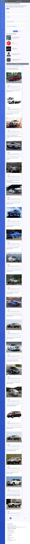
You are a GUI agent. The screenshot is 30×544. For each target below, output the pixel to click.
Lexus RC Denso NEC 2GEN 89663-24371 (13, 293)
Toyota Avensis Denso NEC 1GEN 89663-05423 (14, 428)
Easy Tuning (19, 1)
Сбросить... (20, 31)
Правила (9, 538)
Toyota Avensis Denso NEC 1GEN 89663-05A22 (14, 315)
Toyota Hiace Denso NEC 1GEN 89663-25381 (13, 383)
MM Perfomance (14, 48)
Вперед (8, 520)
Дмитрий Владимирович (16, 37)
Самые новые (9, 65)
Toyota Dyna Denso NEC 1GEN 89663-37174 (13, 91)
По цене (22, 65)
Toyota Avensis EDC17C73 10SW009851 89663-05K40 (13, 360)
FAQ (9, 536)
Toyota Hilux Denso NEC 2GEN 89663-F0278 (13, 226)
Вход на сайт (10, 533)
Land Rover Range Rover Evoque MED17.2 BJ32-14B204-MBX (14, 495)
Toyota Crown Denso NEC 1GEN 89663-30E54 (14, 338)
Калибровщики (11, 530)
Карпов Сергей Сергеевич (16, 53)
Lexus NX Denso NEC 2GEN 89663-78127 (13, 113)
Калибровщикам (11, 537)
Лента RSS (17, 63)
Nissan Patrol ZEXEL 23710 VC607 (13, 158)
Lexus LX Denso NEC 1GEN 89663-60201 (13, 473)
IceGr (13, 42)
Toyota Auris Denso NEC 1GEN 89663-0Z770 (13, 203)
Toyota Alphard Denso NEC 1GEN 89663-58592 (13, 405)
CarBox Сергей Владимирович (16, 59)
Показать (15, 31)
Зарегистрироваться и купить (14, 86)
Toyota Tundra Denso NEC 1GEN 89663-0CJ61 (14, 270)
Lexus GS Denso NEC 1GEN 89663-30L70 (13, 248)
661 (25, 518)
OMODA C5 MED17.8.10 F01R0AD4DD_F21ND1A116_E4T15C (14, 136)
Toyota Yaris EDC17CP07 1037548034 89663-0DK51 (13, 68)
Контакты (10, 541)
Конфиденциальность (12, 539)
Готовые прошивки (11, 531)
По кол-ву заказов (16, 65)
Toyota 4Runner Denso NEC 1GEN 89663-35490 (13, 450)
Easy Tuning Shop (15, 527)
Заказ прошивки (11, 529)
